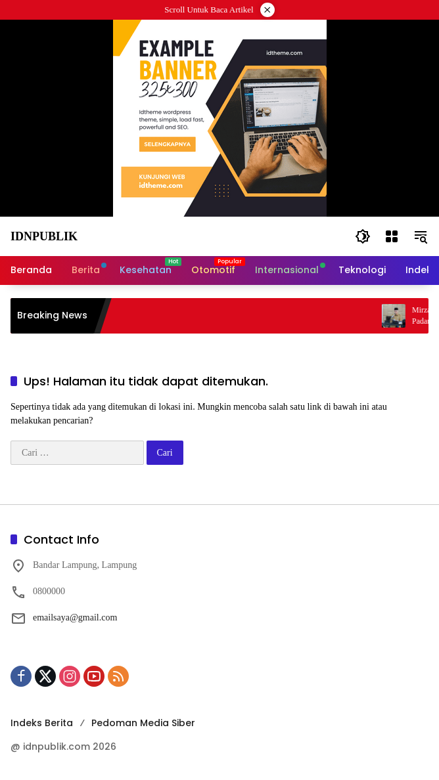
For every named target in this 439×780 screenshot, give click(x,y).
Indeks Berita (42, 722)
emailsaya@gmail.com (75, 617)
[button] (363, 236)
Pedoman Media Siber (143, 722)
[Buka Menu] (392, 236)
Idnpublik (44, 236)
